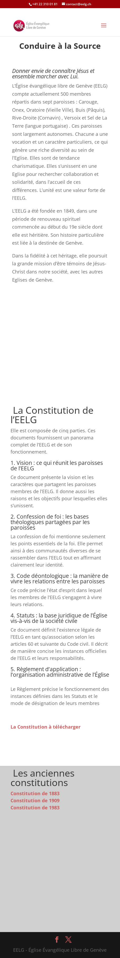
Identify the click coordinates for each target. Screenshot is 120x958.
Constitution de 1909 (35, 800)
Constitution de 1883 (35, 793)
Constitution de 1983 (35, 807)
